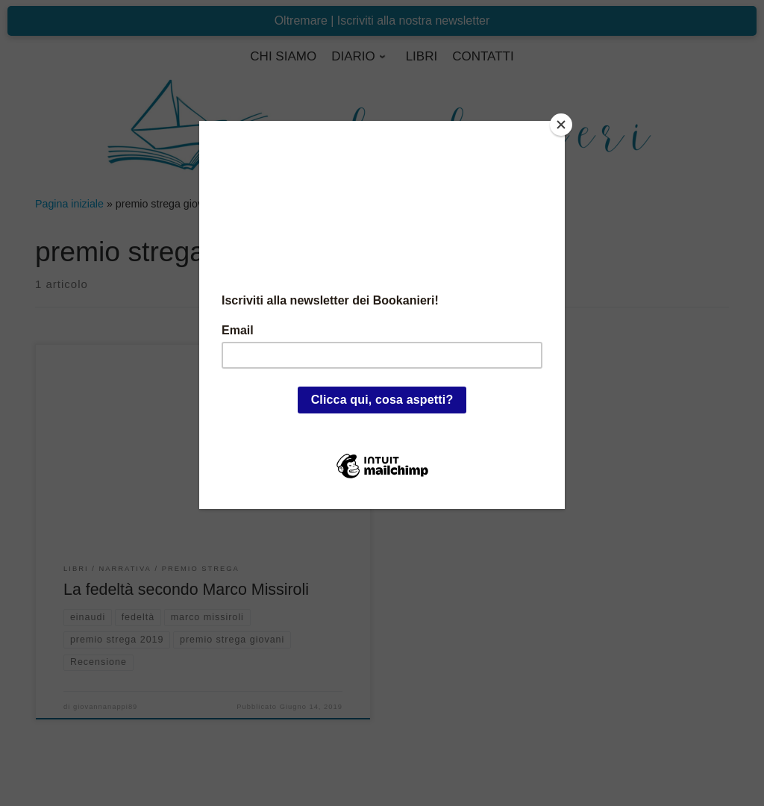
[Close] (561, 124)
